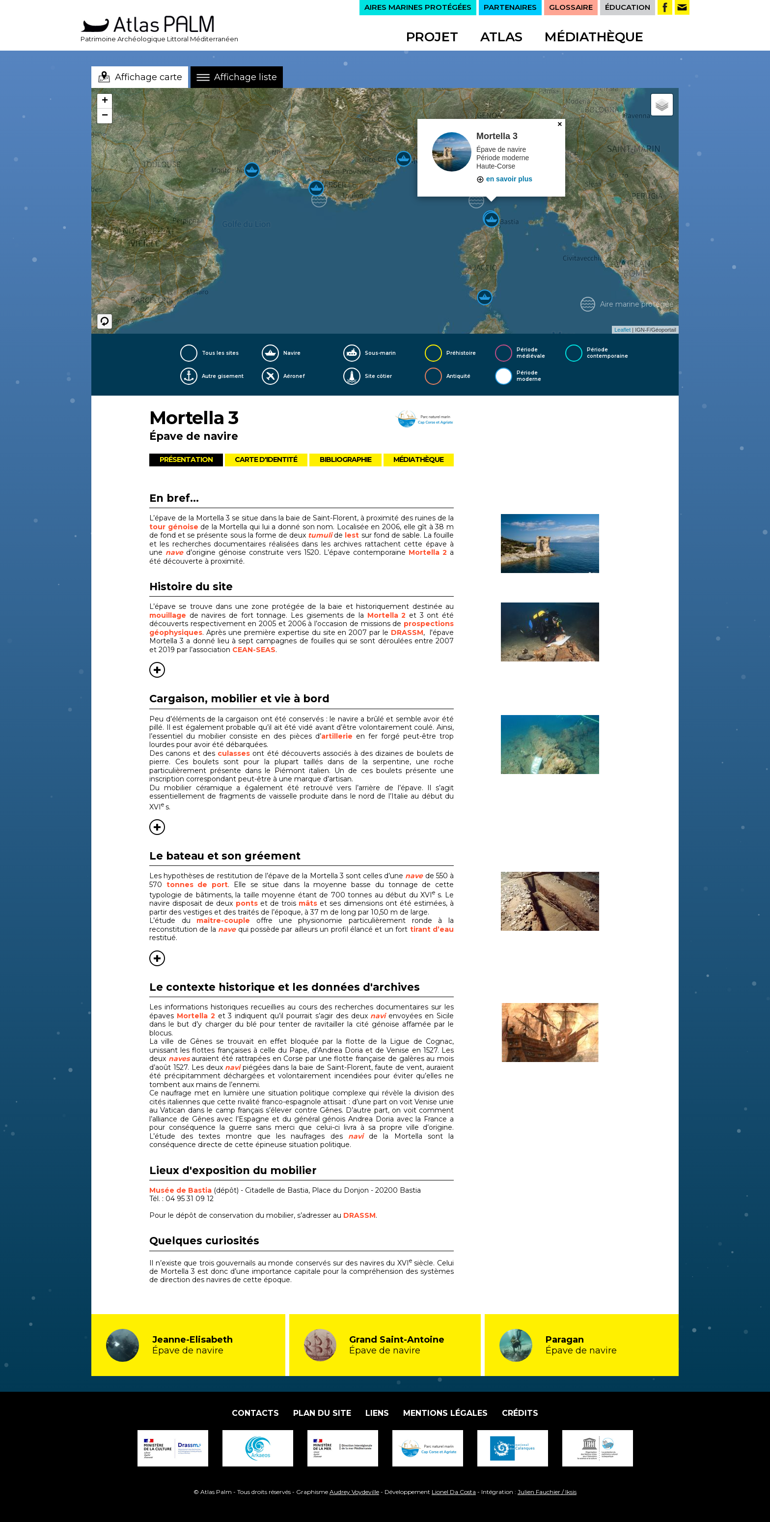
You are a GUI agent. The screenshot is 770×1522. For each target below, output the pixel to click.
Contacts (255, 1413)
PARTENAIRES (510, 7)
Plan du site (322, 1413)
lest (353, 535)
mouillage (169, 615)
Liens (377, 1413)
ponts (248, 903)
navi (232, 1067)
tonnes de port (197, 884)
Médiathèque (594, 37)
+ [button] (105, 101)
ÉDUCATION (627, 7)
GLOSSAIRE (571, 7)
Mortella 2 (428, 552)
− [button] (105, 116)
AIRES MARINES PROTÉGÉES (417, 7)
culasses (234, 753)
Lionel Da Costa (454, 1491)
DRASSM (407, 632)
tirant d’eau (432, 929)
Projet (432, 37)
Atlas (501, 37)
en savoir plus (504, 179)
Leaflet (622, 330)
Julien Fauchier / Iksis (547, 1491)
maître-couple (223, 920)
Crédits (520, 1413)
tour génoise (173, 526)
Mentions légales (445, 1413)
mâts (309, 903)
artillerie (337, 736)
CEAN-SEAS (253, 649)
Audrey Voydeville (354, 1491)
